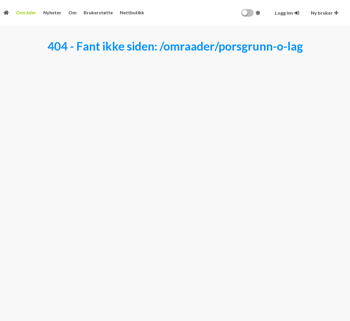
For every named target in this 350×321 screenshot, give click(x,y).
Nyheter (52, 12)
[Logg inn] (287, 12)
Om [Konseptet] (72, 12)
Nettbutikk (132, 12)
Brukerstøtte (98, 12)
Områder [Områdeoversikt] (26, 12)
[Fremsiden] (6, 12)
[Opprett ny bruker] (324, 12)
